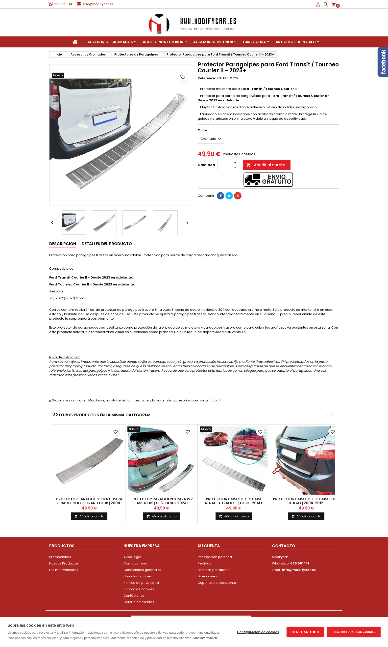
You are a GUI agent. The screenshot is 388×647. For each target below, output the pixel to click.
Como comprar (136, 563)
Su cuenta (209, 546)
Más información (205, 638)
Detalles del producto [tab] (107, 244)
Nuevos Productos (64, 563)
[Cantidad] (225, 165)
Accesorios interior (213, 41)
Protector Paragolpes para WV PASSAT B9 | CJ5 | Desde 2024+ (161, 501)
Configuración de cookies (258, 632)
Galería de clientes (138, 602)
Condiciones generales (142, 569)
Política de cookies (138, 589)
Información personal (215, 557)
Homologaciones (137, 576)
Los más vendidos (63, 569)
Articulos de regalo (296, 41)
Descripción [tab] (62, 244)
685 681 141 (63, 4)
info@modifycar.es (98, 4)
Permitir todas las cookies (354, 631)
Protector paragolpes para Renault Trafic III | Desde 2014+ (234, 501)
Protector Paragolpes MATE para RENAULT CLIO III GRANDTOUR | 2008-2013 (89, 503)
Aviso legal (132, 557)
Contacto (283, 546)
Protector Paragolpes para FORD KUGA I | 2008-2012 (306, 501)
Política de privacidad (141, 582)
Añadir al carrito (265, 165)
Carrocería (254, 41)
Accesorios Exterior (163, 41)
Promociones (60, 557)
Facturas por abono (214, 569)
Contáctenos (134, 595)
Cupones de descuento (217, 582)
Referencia (207, 78)
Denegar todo (305, 632)
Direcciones (207, 576)
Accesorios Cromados (110, 41)
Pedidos (204, 563)
